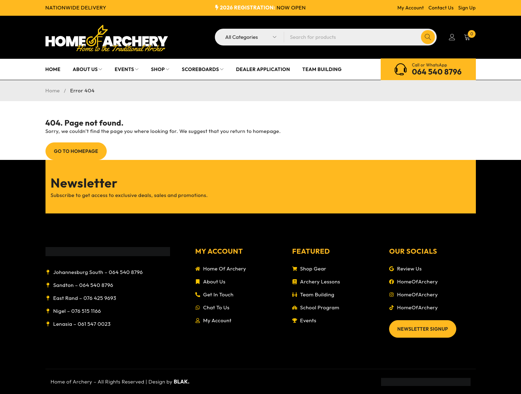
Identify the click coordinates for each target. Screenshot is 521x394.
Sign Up (467, 8)
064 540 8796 (437, 72)
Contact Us (441, 8)
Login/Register (451, 37)
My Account (410, 8)
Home (52, 90)
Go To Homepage (78, 151)
